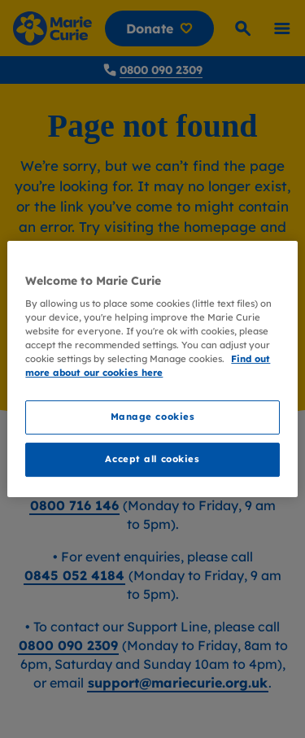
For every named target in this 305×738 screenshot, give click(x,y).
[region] (152, 369)
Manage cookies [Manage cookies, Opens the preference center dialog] (153, 417)
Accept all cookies (152, 459)
